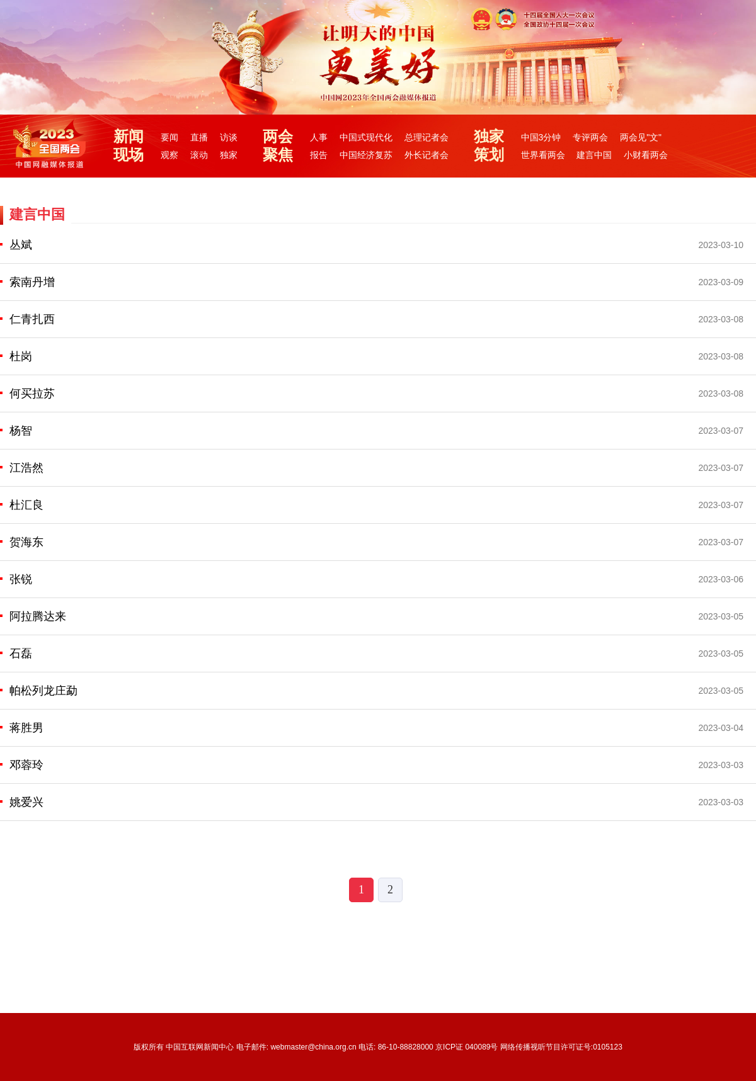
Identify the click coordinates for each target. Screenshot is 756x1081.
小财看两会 (646, 155)
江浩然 (26, 467)
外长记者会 (426, 155)
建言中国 (594, 155)
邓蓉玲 (26, 765)
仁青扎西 (32, 319)
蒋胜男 (26, 728)
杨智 (20, 430)
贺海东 (26, 542)
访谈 (229, 137)
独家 (229, 155)
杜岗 (20, 356)
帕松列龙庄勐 (43, 690)
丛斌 (20, 245)
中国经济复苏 (366, 155)
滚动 (199, 155)
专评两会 (590, 137)
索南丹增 (32, 282)
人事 (319, 137)
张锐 (20, 579)
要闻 (169, 137)
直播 (199, 137)
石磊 (20, 653)
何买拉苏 (32, 393)
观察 (169, 155)
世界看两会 (543, 155)
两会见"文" (641, 137)
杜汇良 (26, 505)
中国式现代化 (366, 137)
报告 (319, 155)
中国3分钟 (541, 137)
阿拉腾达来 (37, 616)
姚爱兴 (26, 802)
